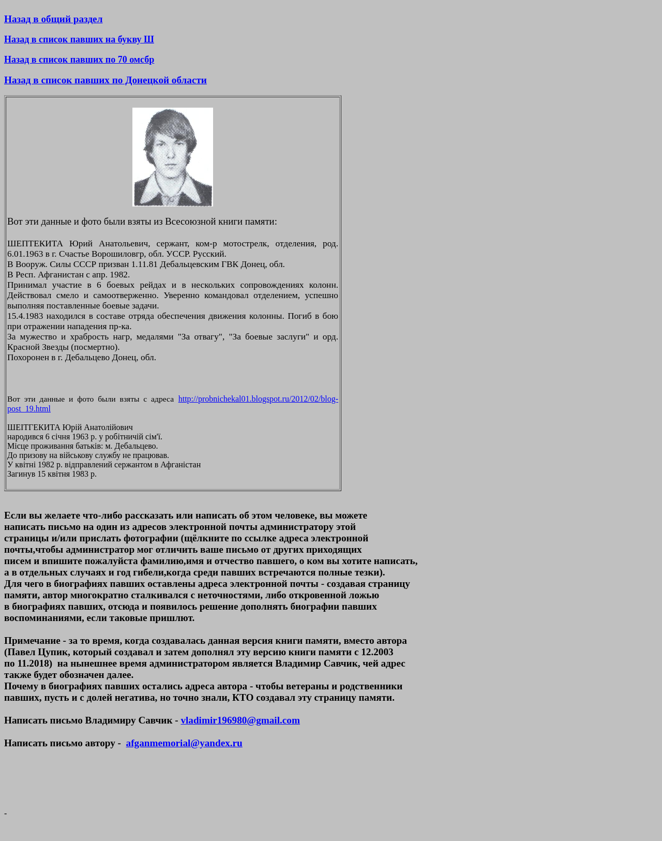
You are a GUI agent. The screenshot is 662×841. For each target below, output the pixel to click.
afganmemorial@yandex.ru (184, 742)
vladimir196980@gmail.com (239, 720)
